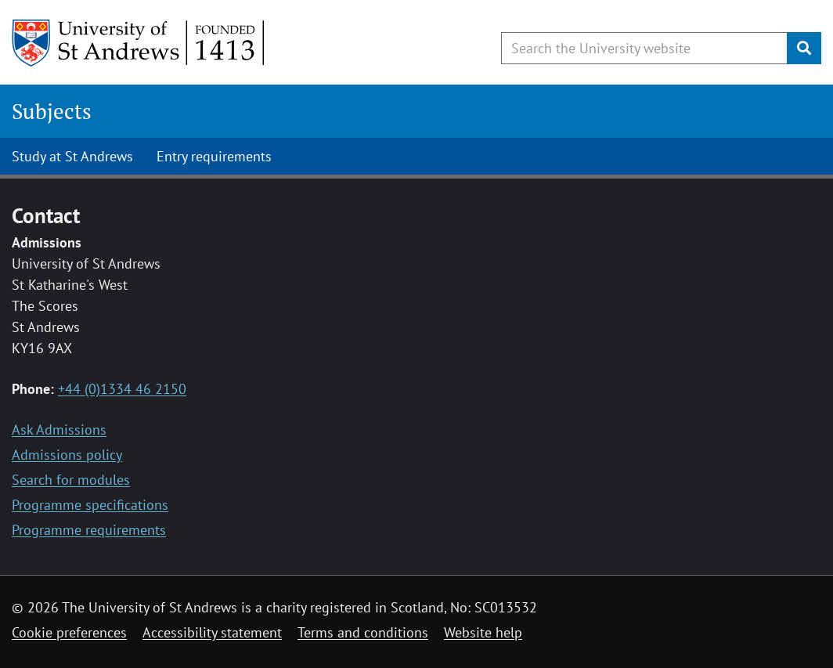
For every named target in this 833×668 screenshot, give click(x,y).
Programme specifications (90, 505)
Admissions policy (67, 455)
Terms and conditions (363, 632)
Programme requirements (89, 530)
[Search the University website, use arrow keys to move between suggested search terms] (644, 48)
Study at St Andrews (72, 156)
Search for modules (71, 480)
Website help (483, 632)
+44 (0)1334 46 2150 (122, 389)
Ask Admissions (59, 430)
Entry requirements (214, 156)
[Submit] (804, 48)
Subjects (52, 111)
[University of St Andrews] (139, 43)
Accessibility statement (212, 632)
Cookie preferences (69, 632)
